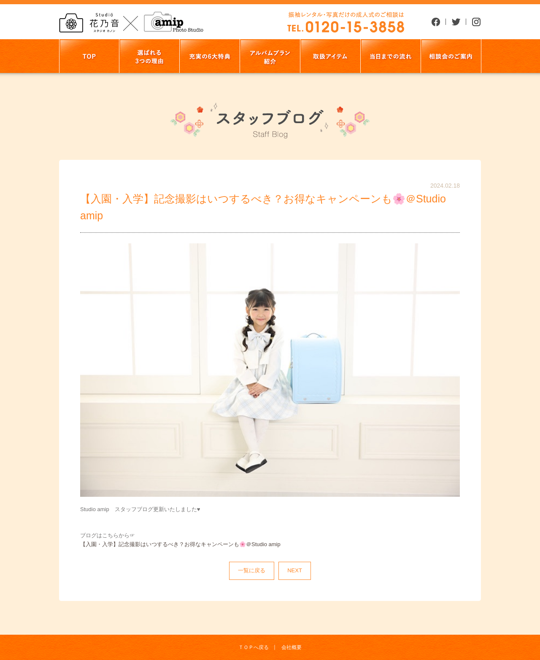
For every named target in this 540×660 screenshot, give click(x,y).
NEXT (294, 570)
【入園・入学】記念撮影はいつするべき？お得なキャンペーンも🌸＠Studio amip (180, 544)
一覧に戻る (251, 570)
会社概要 (291, 647)
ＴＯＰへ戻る (253, 647)
